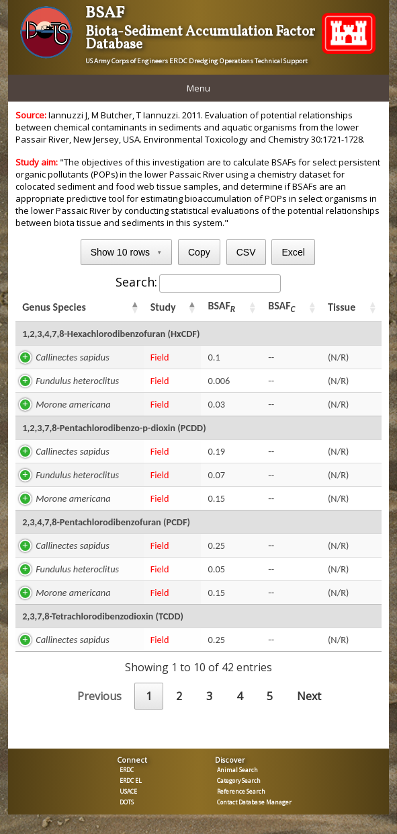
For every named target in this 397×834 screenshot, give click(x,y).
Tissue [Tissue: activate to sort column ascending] (341, 307)
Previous (99, 696)
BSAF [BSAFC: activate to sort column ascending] (281, 307)
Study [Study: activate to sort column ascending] (163, 307)
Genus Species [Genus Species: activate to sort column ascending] (54, 307)
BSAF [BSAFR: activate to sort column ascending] (221, 307)
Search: (198, 282)
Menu (198, 88)
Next (309, 696)
